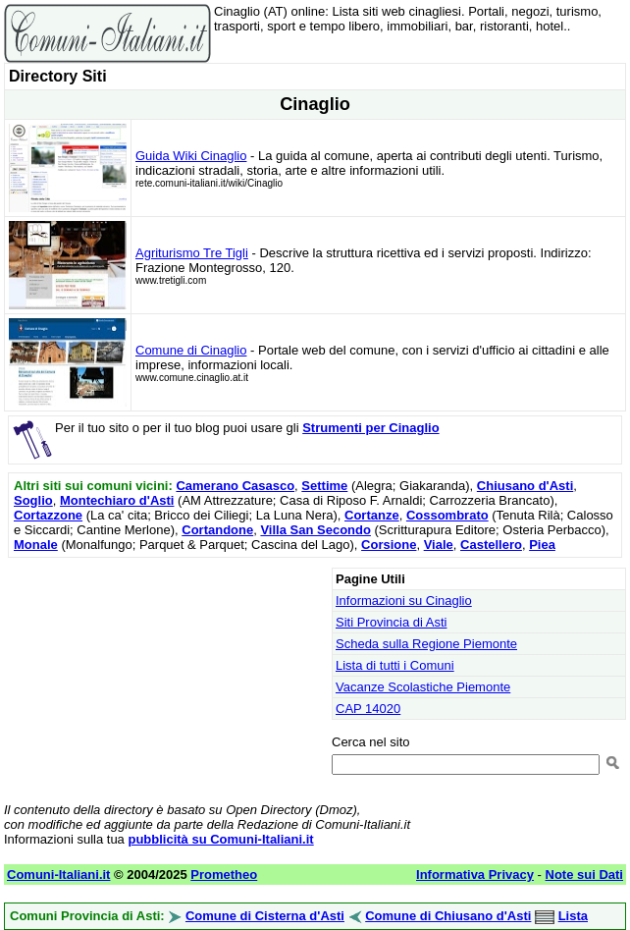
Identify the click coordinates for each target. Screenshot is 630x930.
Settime (324, 485)
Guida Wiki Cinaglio (190, 155)
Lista (573, 915)
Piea (542, 544)
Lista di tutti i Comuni (395, 665)
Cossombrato (447, 515)
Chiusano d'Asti (525, 485)
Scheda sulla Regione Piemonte (426, 643)
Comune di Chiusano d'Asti (448, 915)
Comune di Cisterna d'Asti (264, 915)
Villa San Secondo (315, 529)
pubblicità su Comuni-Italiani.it (220, 839)
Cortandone (217, 529)
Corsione (388, 544)
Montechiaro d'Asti (117, 500)
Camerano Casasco (235, 485)
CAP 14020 (368, 708)
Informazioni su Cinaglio (404, 600)
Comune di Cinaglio (190, 350)
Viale (438, 544)
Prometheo (223, 874)
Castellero (491, 544)
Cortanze (371, 515)
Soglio (33, 500)
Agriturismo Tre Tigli (191, 253)
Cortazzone (48, 515)
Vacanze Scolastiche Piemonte (423, 687)
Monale (36, 544)
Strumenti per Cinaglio (370, 427)
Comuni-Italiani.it (58, 874)
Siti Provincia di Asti (391, 622)
